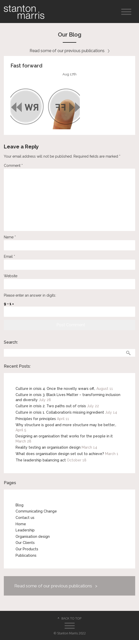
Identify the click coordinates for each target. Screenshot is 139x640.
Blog (19, 505)
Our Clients (25, 543)
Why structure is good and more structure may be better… (66, 425)
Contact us (25, 518)
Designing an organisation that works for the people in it (64, 436)
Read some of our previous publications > (55, 585)
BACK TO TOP (71, 618)
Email (9, 256)
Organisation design (33, 536)
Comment (13, 166)
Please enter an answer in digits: (30, 295)
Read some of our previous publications (69, 50)
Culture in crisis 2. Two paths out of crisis (51, 406)
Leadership (25, 530)
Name (10, 237)
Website (10, 276)
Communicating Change (36, 511)
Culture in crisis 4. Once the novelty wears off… (55, 389)
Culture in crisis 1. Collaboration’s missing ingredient (60, 412)
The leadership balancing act (41, 460)
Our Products (27, 549)
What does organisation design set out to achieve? (60, 454)
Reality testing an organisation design (48, 447)
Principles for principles (36, 419)
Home (21, 524)
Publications (26, 555)
